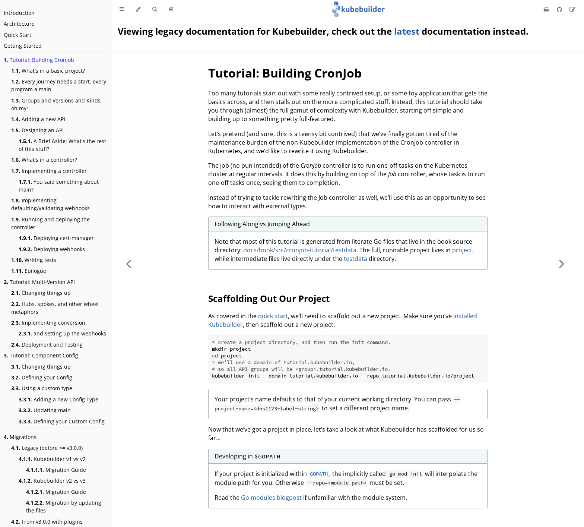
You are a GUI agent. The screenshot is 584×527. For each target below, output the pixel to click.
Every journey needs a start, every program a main (58, 85)
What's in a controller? (44, 159)
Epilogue (28, 270)
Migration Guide (56, 469)
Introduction (19, 12)
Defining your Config (41, 377)
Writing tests (33, 260)
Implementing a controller (49, 170)
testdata (355, 259)
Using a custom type (41, 388)
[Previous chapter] (128, 263)
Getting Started (23, 45)
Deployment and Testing (47, 344)
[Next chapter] (561, 263)
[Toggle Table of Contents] (122, 9)
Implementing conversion (48, 322)
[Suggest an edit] (572, 9)
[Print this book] (547, 9)
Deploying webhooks (52, 249)
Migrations (20, 437)
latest (406, 31)
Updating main (45, 410)
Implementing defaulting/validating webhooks (50, 204)
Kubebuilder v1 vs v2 (52, 459)
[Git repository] (560, 9)
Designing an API (37, 130)
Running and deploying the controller (50, 223)
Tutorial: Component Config (41, 355)
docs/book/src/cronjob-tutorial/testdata (299, 250)
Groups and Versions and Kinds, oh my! (56, 104)
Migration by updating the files (63, 506)
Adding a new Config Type (58, 399)
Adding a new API (38, 119)
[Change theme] (138, 9)
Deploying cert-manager (56, 238)
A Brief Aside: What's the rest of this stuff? (62, 145)
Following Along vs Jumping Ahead (262, 224)
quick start (273, 316)
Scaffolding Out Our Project (269, 298)
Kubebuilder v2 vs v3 (52, 480)
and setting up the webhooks (62, 333)
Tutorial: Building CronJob (39, 59)
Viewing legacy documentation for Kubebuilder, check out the (256, 31)
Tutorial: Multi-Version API (39, 281)
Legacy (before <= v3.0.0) (47, 447)
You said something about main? (59, 185)
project (462, 250)
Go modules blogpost (271, 497)
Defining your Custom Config (62, 421)
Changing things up (41, 292)
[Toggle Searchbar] (154, 9)
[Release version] (171, 9)
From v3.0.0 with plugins (47, 521)
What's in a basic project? (48, 70)
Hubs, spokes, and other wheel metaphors (55, 307)
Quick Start (17, 34)
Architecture (19, 23)
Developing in (247, 456)
